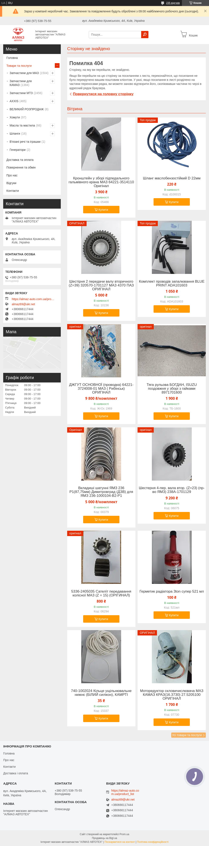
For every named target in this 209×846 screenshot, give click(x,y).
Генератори (18, 149)
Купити (103, 209)
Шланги (15, 133)
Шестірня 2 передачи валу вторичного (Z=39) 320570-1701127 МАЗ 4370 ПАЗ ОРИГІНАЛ (101, 285)
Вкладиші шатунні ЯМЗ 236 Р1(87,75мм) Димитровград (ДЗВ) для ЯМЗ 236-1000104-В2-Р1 (101, 492)
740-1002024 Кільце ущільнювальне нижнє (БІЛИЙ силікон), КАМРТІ (101, 693)
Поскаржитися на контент (119, 841)
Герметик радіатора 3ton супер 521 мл (171, 591)
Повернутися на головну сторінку (103, 94)
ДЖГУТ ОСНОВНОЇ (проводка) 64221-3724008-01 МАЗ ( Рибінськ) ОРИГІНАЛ (101, 388)
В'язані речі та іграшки (25, 141)
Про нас (11, 175)
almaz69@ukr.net (23, 304)
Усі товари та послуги (187, 735)
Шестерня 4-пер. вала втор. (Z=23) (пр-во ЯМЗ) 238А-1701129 (172, 490)
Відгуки (11, 183)
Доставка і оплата (15, 773)
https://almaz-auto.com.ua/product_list (33, 299)
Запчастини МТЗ (21, 93)
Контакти (12, 190)
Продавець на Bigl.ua (104, 838)
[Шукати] (144, 34)
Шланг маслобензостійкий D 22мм (171, 178)
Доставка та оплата (19, 159)
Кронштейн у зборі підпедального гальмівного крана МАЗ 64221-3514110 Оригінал (101, 182)
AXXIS (14, 101)
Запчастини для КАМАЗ (21, 83)
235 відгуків (173, 2)
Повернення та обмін (21, 167)
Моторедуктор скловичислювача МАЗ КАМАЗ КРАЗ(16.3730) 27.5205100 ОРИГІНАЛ (171, 695)
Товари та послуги (19, 65)
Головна (12, 58)
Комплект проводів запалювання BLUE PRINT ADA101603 (172, 283)
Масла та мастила (22, 125)
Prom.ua (124, 834)
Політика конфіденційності (152, 841)
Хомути (15, 117)
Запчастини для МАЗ (24, 73)
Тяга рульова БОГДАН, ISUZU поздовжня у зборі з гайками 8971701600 (172, 388)
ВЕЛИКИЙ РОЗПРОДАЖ (27, 109)
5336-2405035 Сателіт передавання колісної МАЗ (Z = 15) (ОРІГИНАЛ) (101, 593)
